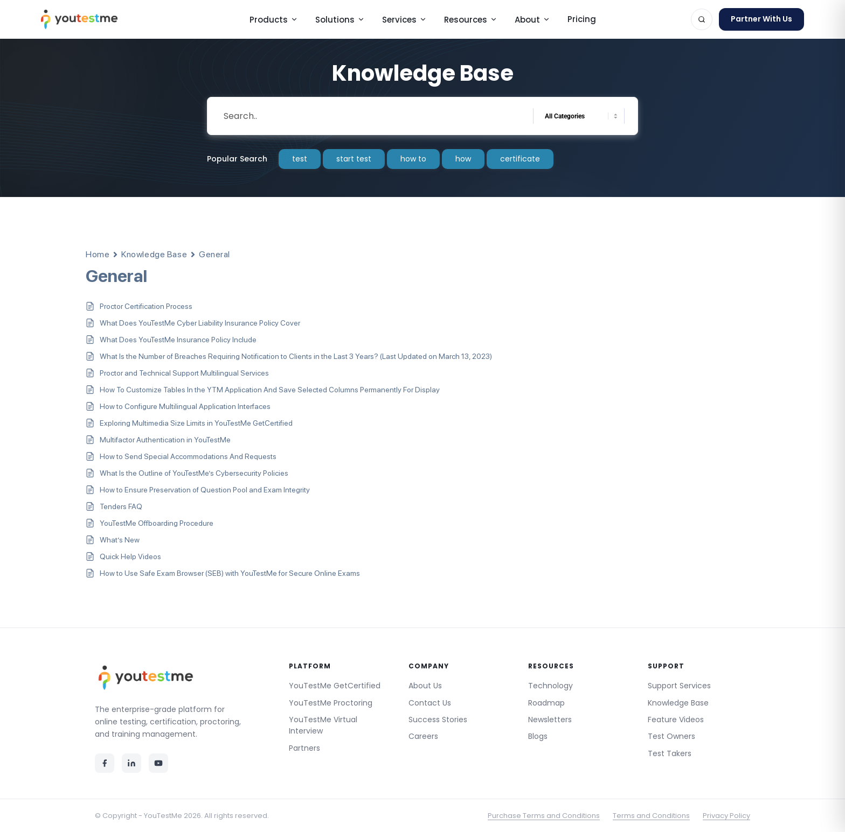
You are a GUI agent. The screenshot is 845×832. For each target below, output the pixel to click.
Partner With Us (761, 18)
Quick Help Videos (130, 556)
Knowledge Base (154, 254)
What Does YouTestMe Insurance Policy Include (178, 339)
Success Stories (437, 719)
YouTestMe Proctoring (330, 702)
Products (274, 19)
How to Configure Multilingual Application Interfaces (185, 406)
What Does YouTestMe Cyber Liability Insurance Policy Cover (200, 323)
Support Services (679, 685)
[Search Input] (371, 116)
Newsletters (550, 719)
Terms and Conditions (651, 815)
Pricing (581, 19)
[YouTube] (158, 763)
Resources (470, 19)
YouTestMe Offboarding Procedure (156, 523)
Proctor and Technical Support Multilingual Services (184, 373)
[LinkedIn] (131, 763)
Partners (304, 748)
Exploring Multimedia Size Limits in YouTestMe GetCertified (196, 423)
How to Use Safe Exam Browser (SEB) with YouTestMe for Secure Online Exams (230, 573)
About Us (425, 685)
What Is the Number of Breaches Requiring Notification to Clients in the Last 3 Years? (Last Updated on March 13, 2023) (296, 356)
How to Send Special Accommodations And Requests (188, 456)
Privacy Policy (726, 815)
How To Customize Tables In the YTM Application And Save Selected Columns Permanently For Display (270, 389)
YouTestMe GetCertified (334, 685)
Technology (550, 685)
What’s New (120, 539)
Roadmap (546, 702)
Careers (423, 736)
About (532, 19)
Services (404, 19)
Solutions (340, 19)
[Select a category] (579, 116)
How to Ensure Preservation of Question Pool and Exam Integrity (205, 489)
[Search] (701, 19)
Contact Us (429, 702)
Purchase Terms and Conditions (544, 815)
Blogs (538, 736)
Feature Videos (676, 719)
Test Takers (669, 753)
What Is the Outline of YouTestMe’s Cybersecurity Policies (194, 473)
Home (97, 254)
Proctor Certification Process (146, 306)
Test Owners (671, 736)
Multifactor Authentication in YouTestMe (165, 439)
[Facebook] (104, 763)
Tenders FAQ (121, 506)
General (214, 254)
